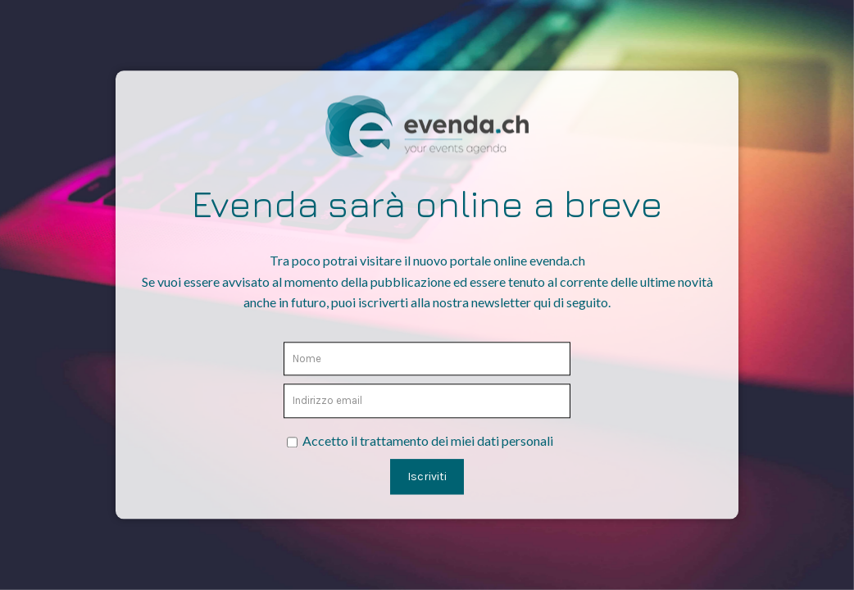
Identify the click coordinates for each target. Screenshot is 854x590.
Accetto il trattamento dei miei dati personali (427, 440)
